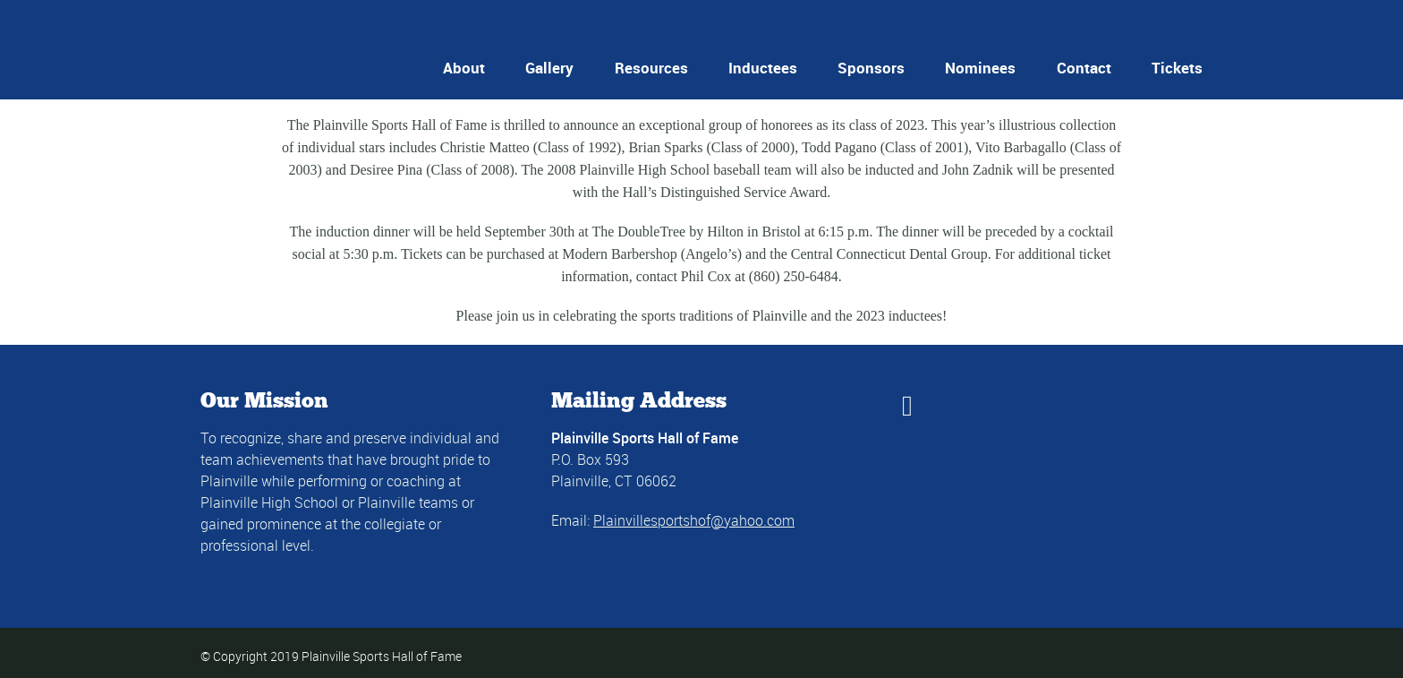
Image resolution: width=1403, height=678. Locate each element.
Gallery (549, 67)
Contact (1084, 67)
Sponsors (871, 67)
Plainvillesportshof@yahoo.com (694, 520)
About (464, 67)
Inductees (762, 67)
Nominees (980, 67)
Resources (651, 67)
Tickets (1177, 67)
